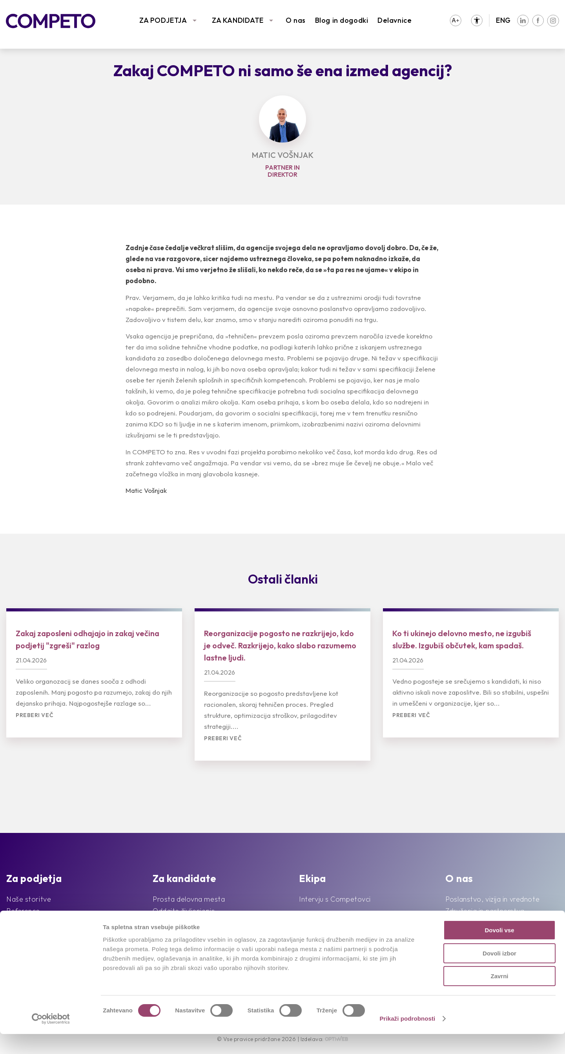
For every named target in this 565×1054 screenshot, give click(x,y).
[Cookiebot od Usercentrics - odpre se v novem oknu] (50, 1039)
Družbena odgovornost (483, 922)
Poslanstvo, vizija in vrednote (492, 899)
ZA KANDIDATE (238, 20)
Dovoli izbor (499, 973)
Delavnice (394, 20)
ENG (503, 20)
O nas (296, 20)
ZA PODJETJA (163, 20)
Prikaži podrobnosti (407, 1038)
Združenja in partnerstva (484, 910)
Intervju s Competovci (335, 899)
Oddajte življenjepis (184, 910)
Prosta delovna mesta (189, 899)
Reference (23, 910)
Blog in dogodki (341, 20)
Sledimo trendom (34, 922)
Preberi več (34, 715)
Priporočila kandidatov (189, 922)
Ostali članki (283, 579)
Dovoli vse (499, 950)
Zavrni (499, 996)
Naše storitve (28, 899)
